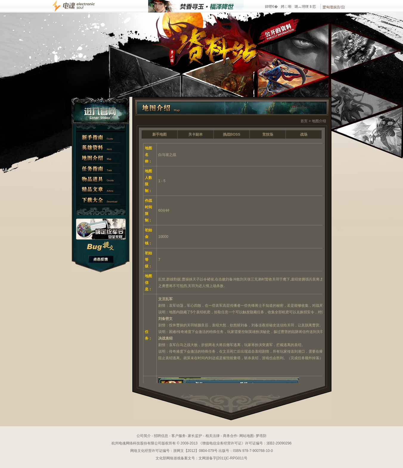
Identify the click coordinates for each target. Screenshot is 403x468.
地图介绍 (101, 158)
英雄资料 (101, 147)
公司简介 (144, 436)
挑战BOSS (231, 134)
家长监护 (195, 436)
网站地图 (246, 436)
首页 (304, 121)
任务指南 (101, 168)
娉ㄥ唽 (286, 6)
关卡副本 (195, 134)
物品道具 (101, 179)
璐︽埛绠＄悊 (305, 6)
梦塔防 (261, 436)
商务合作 (230, 436)
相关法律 (212, 436)
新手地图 (159, 134)
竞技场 (267, 134)
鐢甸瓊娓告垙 (334, 7)
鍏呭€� (271, 6)
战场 (303, 134)
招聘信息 (161, 436)
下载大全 (101, 200)
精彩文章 (101, 189)
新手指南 (101, 137)
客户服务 (178, 436)
